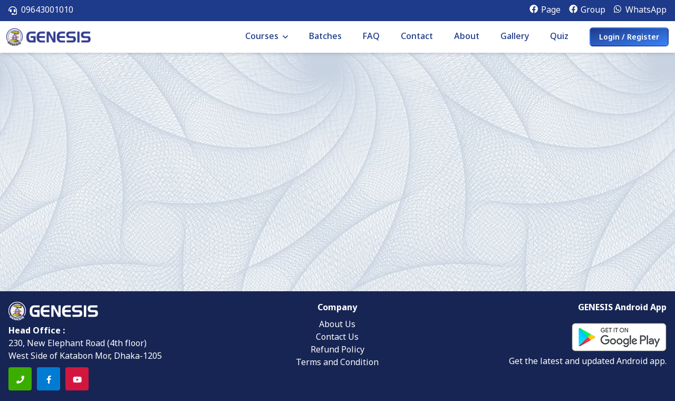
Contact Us (337, 337)
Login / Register (629, 38)
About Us (337, 325)
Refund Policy (337, 350)
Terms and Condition (337, 363)
